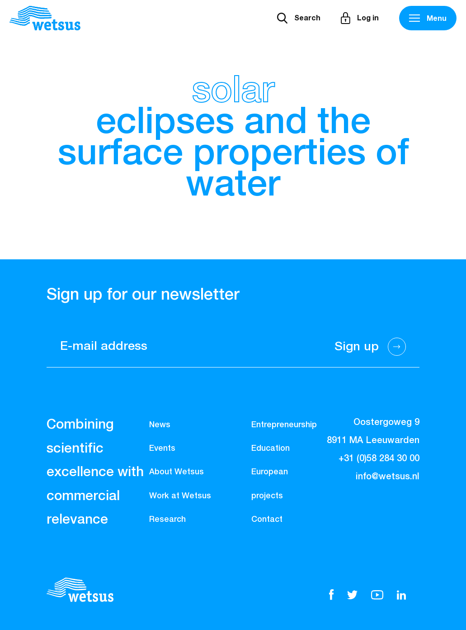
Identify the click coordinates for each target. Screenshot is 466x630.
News (159, 425)
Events (162, 448)
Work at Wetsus (180, 496)
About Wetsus (176, 472)
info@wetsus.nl (387, 476)
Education (270, 448)
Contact (266, 519)
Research (167, 519)
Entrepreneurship (284, 425)
